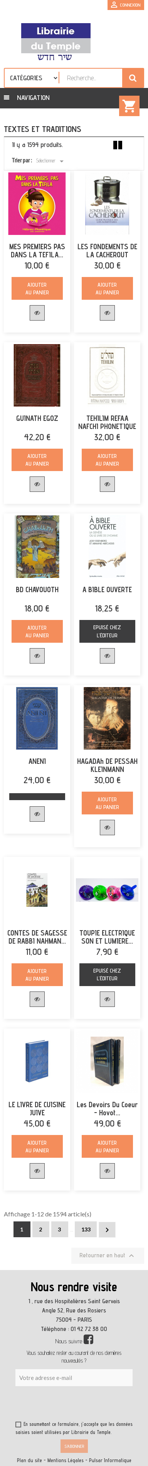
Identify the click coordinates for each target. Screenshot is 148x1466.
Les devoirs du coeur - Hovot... (107, 1109)
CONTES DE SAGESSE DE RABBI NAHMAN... (37, 937)
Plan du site (29, 1460)
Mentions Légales (65, 1460)
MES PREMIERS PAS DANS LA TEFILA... (37, 251)
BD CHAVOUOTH (37, 590)
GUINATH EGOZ (37, 418)
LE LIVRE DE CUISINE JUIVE (37, 1109)
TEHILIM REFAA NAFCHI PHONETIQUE (107, 422)
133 (86, 1229)
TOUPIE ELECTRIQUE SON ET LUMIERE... (107, 937)
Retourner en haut (107, 1255)
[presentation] (89, 1405)
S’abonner (74, 1446)
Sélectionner (51, 161)
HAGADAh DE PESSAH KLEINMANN (107, 765)
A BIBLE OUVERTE (107, 590)
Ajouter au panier (37, 289)
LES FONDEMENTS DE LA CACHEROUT (107, 251)
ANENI (37, 761)
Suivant (107, 1230)
